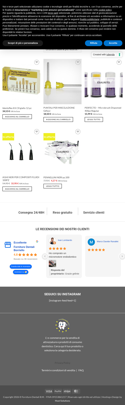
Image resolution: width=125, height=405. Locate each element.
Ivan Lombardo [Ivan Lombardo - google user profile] (65, 240)
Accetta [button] (113, 43)
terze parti (53, 13)
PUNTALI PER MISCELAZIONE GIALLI (59, 109)
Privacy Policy (62, 362)
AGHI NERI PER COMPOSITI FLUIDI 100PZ (20, 179)
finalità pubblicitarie (89, 19)
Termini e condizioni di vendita (58, 370)
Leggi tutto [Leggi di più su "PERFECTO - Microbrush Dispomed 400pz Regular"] (93, 119)
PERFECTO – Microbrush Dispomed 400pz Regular (103, 109)
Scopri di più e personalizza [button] (23, 43)
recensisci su (19, 272)
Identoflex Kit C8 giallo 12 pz (16, 108)
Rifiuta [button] (93, 43)
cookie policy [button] (105, 10)
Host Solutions (62, 400)
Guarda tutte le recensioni (20, 267)
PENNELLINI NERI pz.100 (56, 177)
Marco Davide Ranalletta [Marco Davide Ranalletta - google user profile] (108, 241)
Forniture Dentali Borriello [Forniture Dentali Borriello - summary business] (24, 249)
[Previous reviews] (45, 256)
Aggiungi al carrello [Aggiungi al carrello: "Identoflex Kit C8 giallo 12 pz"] (17, 117)
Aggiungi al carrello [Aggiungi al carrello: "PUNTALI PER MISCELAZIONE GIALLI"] (58, 119)
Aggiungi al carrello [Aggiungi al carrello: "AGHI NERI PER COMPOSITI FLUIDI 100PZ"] (17, 189)
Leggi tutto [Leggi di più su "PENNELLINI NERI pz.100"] (52, 186)
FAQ (81, 370)
